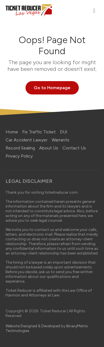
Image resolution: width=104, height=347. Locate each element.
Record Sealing (20, 148)
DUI (63, 131)
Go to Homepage (52, 87)
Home (12, 131)
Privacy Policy (19, 156)
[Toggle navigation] (94, 10)
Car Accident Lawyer (26, 140)
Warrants (60, 140)
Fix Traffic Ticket (39, 131)
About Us (48, 148)
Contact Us (74, 148)
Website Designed (21, 326)
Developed (50, 326)
